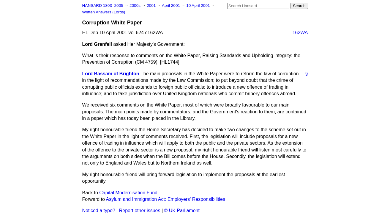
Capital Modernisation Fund (128, 192)
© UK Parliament (182, 210)
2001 (152, 5)
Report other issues (139, 210)
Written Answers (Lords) (103, 12)
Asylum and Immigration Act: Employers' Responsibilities (165, 199)
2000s (136, 5)
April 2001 (171, 5)
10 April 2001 (198, 5)
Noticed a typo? (98, 210)
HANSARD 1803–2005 (102, 5)
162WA (300, 32)
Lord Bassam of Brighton (110, 73)
